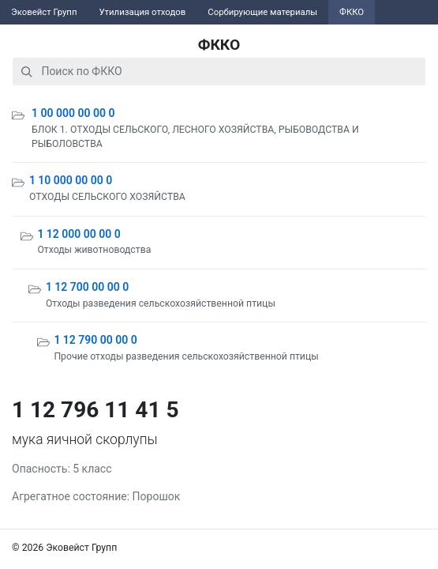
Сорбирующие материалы (262, 11)
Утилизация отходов (142, 11)
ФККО (351, 11)
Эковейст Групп (44, 11)
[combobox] (219, 71)
